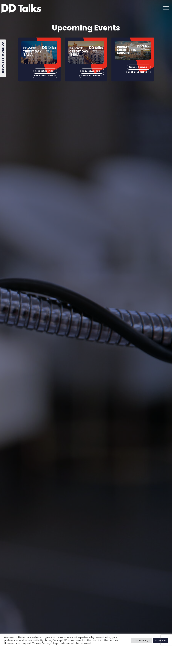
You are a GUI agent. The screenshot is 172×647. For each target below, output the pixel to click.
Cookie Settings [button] (141, 640)
